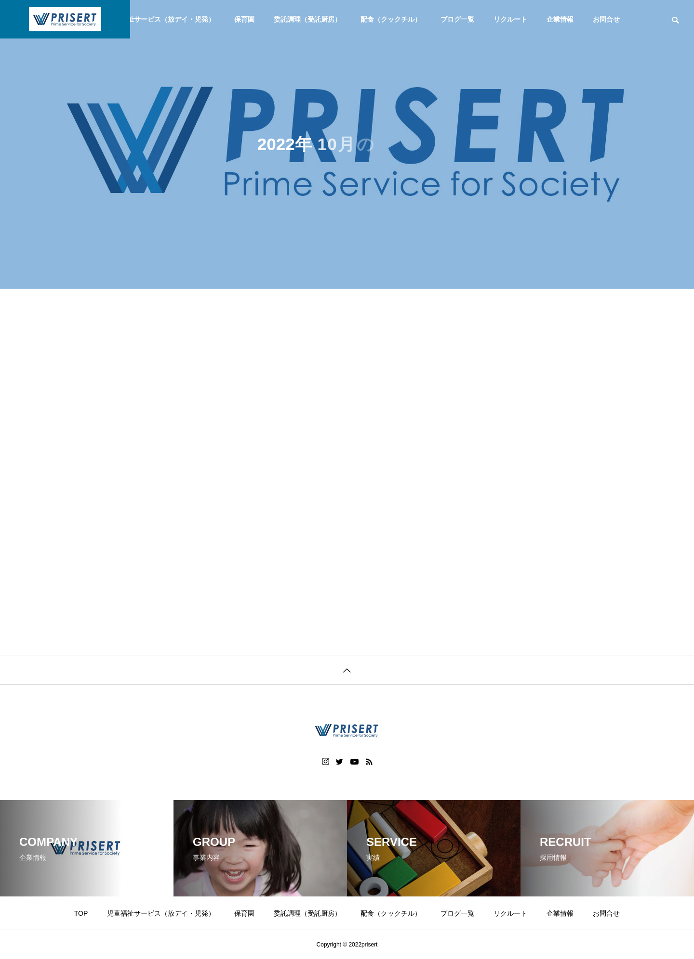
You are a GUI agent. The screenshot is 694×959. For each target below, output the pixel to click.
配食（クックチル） (390, 19)
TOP (81, 913)
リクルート (510, 19)
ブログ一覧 (457, 19)
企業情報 (560, 19)
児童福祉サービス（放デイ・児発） (161, 19)
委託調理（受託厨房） (307, 19)
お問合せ (606, 19)
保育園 (244, 19)
